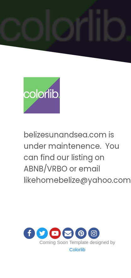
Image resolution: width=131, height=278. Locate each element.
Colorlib (77, 249)
